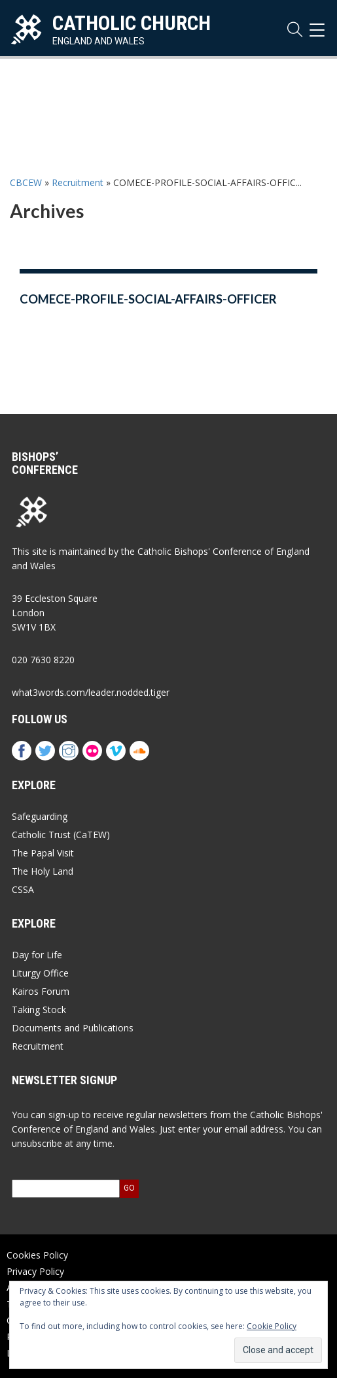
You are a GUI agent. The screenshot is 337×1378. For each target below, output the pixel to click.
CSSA (23, 889)
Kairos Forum (40, 991)
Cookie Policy (271, 1326)
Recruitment (77, 182)
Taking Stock (39, 1009)
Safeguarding (39, 816)
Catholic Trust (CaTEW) (61, 834)
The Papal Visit (43, 853)
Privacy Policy (35, 1271)
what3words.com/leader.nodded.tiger (90, 692)
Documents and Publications (72, 1028)
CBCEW (26, 182)
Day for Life (37, 954)
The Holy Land (42, 871)
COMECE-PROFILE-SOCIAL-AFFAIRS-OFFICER (148, 299)
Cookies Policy (37, 1255)
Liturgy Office (40, 973)
